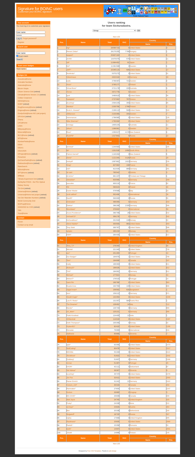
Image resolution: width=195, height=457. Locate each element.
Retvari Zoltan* (72, 51)
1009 (168, 297)
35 (58, 180)
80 (58, 359)
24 (58, 132)
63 (167, 165)
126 (167, 117)
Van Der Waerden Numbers (28, 198)
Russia (132, 136)
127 (167, 121)
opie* (69, 345)
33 (58, 172)
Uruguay (133, 392)
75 (58, 334)
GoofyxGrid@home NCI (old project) (32, 113)
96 (58, 418)
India (132, 315)
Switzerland (134, 367)
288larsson (71, 114)
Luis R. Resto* (72, 301)
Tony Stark (71, 227)
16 (58, 103)
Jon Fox (70, 378)
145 (167, 433)
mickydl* (70, 161)
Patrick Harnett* (73, 154)
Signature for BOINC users (40, 8)
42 (58, 205)
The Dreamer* (72, 304)
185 (167, 147)
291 (167, 169)
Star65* (69, 198)
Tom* (69, 260)
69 (58, 312)
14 (58, 95)
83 (58, 370)
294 (167, 385)
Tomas (69, 92)
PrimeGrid (22, 157)
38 (58, 191)
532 (167, 213)
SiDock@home (23, 170)
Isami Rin (70, 282)
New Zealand (135, 132)
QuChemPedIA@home (26, 160)
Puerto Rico (134, 301)
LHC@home (22, 123)
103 (167, 110)
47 (58, 224)
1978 (168, 374)
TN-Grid (21, 188)
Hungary (133, 51)
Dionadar (70, 330)
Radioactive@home (25, 163)
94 (58, 411)
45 (58, 216)
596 (167, 227)
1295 (168, 326)
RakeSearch (22, 166)
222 (167, 403)
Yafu (19, 210)
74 (58, 330)
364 (167, 407)
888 (167, 286)
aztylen (69, 231)
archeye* (70, 407)
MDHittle (70, 352)
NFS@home (22, 138)
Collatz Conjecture (25, 98)
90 (58, 396)
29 (58, 158)
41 (167, 73)
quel (68, 95)
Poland (132, 187)
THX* (69, 271)
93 (58, 407)
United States (135, 48)
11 (167, 59)
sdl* (68, 62)
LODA (20, 126)
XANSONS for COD (25, 207)
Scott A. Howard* (73, 110)
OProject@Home (24, 154)
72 (58, 323)
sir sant (69, 172)
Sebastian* (71, 180)
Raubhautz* (71, 422)
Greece (133, 99)
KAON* (69, 367)
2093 (168, 378)
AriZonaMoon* (72, 220)
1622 (168, 352)
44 (58, 213)
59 (58, 275)
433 (167, 202)
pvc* (68, 253)
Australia (133, 88)
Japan (132, 62)
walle (69, 81)
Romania (133, 425)
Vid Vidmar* (71, 370)
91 (58, 400)
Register (21, 42)
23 (58, 128)
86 (58, 381)
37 (58, 187)
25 (58, 136)
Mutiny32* (70, 268)
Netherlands (134, 411)
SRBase (21, 176)
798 (167, 257)
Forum (20, 222)
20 (58, 117)
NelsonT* (70, 279)
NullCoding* (71, 348)
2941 (168, 429)
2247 (168, 389)
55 (167, 198)
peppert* (70, 55)
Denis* (69, 158)
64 (58, 293)
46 (58, 220)
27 (58, 150)
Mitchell (69, 249)
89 (58, 392)
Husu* (69, 85)
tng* (68, 48)
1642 (168, 356)
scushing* (70, 374)
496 (167, 205)
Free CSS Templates (94, 451)
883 (167, 282)
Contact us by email (25, 225)
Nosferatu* (71, 73)
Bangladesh (134, 290)
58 (167, 209)
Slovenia (133, 334)
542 (167, 216)
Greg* (69, 165)
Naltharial (70, 334)
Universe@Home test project (29, 195)
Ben (68, 411)
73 (58, 326)
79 (58, 356)
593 (167, 224)
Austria (132, 407)
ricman (69, 363)
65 (58, 297)
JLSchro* (70, 176)
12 (58, 88)
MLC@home (22, 135)
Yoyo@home (23, 213)
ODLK (20, 145)
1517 (168, 348)
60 (58, 279)
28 (58, 154)
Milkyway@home (24, 129)
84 (58, 374)
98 (58, 425)
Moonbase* (71, 209)
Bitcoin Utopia (23, 88)
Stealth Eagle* (72, 297)
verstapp (70, 125)
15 (58, 99)
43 (58, 209)
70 (58, 315)
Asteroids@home (24, 85)
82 (167, 183)
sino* (68, 293)
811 (167, 264)
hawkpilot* (70, 99)
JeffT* (69, 70)
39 (58, 194)
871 (167, 293)
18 (58, 110)
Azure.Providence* (74, 213)
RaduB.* (70, 425)
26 (58, 147)
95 (58, 414)
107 (167, 260)
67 (58, 304)
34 (58, 176)
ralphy (69, 418)
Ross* (69, 132)
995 (167, 312)
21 (58, 121)
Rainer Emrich (72, 381)
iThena (20, 120)
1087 (168, 319)
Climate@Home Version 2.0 (28, 95)
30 (58, 161)
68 (58, 308)
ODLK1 (20, 148)
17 (167, 70)
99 (58, 429)
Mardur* (70, 308)
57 (58, 268)
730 (167, 249)
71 (58, 319)
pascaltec (70, 183)
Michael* (70, 275)
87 (167, 367)
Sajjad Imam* (72, 290)
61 (58, 282)
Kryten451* (71, 326)
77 (58, 348)
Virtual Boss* (72, 88)
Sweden (133, 66)
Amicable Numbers (25, 82)
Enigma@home (24, 110)
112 (167, 304)
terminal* (70, 147)
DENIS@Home (23, 101)
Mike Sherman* (72, 121)
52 (58, 249)
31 (58, 165)
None (132, 403)
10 (58, 81)
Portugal (133, 253)
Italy (131, 191)
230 (167, 161)
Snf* (68, 66)
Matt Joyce (71, 400)
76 (58, 345)
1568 (168, 359)
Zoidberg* (70, 359)
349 (167, 180)
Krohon (69, 392)
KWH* (69, 235)
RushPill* (70, 136)
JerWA (69, 59)
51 (58, 246)
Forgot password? (30, 38)
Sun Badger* (72, 257)
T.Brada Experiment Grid (27, 179)
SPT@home (22, 173)
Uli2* (68, 169)
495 (167, 418)
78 (58, 352)
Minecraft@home (24, 132)
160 (167, 411)
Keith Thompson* (73, 323)
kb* (68, 150)
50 (58, 235)
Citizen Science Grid (25, 92)
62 (58, 286)
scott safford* (72, 194)
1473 (168, 345)
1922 (168, 381)
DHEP (20, 104)
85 (167, 103)
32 (58, 169)
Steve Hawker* (72, 224)
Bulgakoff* (70, 414)
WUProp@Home (24, 204)
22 (58, 125)
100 (58, 433)
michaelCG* (71, 216)
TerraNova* (71, 356)
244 (167, 330)
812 (167, 268)
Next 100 (116, 37)
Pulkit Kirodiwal (72, 315)
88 (167, 246)
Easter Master (72, 191)
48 (58, 227)
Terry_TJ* (70, 246)
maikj (69, 264)
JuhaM (69, 433)
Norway (133, 220)
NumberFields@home (26, 141)
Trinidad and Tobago (138, 176)
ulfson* (69, 128)
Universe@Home (24, 191)
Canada (133, 260)
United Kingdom (136, 246)
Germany (133, 77)
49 (167, 77)
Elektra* (70, 205)
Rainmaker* (71, 389)
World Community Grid (26, 201)
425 (167, 400)
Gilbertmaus (71, 77)
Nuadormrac (71, 286)
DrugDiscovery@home (26, 107)
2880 (168, 422)
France (132, 165)
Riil (68, 187)
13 (58, 92)
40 (167, 187)
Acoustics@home (24, 79)
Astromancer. (72, 117)
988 (167, 308)
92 (58, 403)
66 (58, 301)
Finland (133, 85)
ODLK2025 (22, 151)
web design (112, 451)
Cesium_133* (72, 385)
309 (167, 396)
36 (58, 183)
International (134, 194)
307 (167, 414)
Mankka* (70, 106)
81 (58, 363)
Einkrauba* (71, 202)
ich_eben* (70, 312)
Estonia (133, 172)
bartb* (69, 429)
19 (58, 114)
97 (58, 422)
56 (167, 95)
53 (58, 253)
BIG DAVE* (71, 396)
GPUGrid (21, 117)
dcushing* (70, 103)
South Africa (134, 150)
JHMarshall (71, 319)
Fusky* (69, 403)
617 (167, 235)
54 (58, 257)
